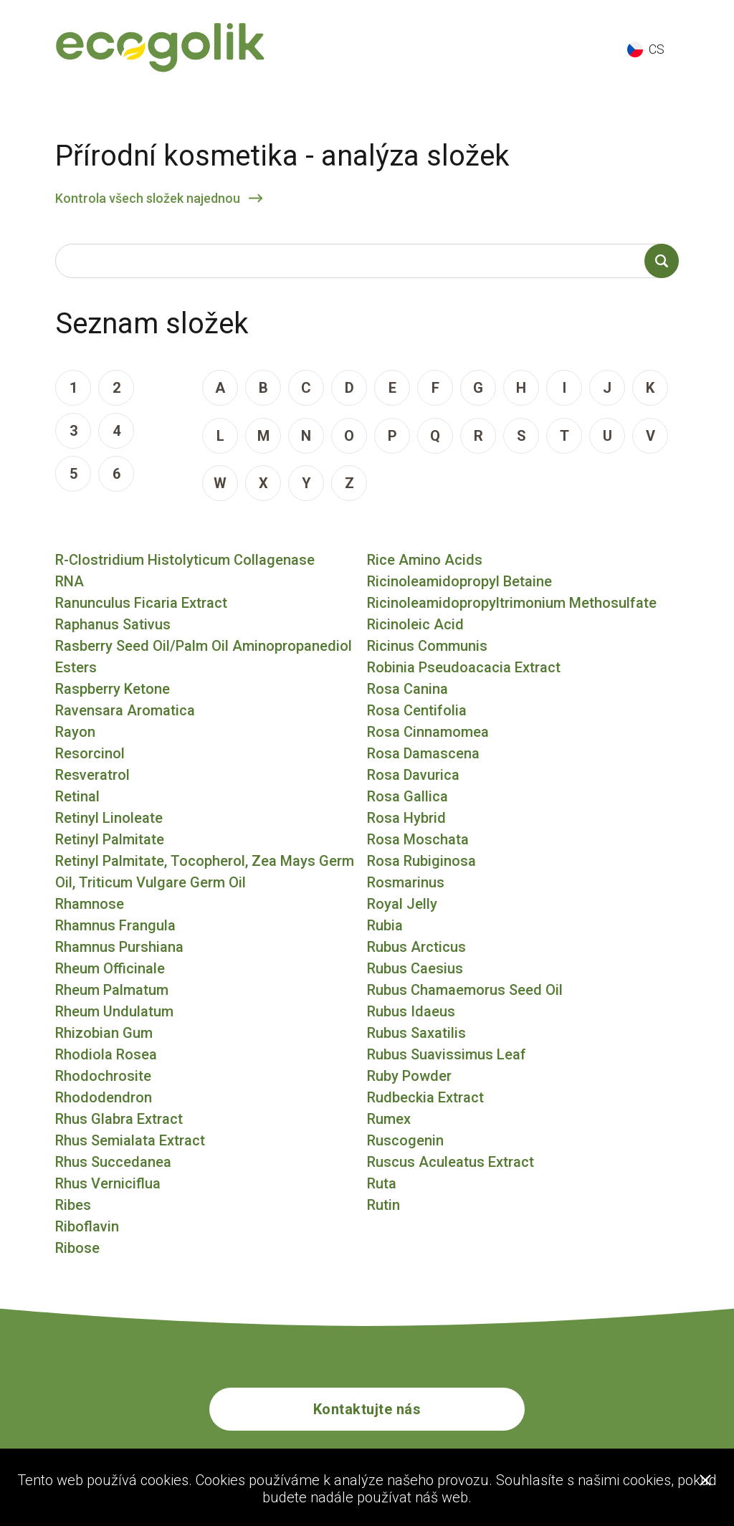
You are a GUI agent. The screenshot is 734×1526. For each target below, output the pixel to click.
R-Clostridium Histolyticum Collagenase (185, 559)
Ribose (77, 1247)
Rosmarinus (405, 882)
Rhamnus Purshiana (119, 946)
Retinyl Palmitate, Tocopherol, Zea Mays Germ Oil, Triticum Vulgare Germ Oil (204, 871)
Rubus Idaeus (411, 1011)
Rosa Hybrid (406, 817)
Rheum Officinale (110, 968)
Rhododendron (103, 1097)
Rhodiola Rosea (106, 1054)
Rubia (385, 925)
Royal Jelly (402, 903)
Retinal (77, 796)
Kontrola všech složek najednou (147, 198)
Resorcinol (90, 753)
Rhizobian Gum (104, 1032)
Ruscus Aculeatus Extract (450, 1161)
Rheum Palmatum (111, 989)
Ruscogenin (405, 1140)
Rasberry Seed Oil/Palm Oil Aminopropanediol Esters (203, 656)
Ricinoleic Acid (415, 624)
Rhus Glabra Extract (119, 1118)
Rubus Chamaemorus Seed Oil (465, 989)
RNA (69, 581)
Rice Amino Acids (424, 559)
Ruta (381, 1183)
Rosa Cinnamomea (428, 731)
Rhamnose (89, 903)
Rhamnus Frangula (115, 925)
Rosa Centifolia (417, 710)
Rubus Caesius (415, 968)
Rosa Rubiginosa (421, 860)
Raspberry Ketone (112, 688)
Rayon (75, 731)
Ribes (73, 1204)
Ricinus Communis (427, 645)
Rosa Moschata (418, 839)
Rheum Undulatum (114, 1011)
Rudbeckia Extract (425, 1097)
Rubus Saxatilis (416, 1032)
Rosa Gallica (407, 796)
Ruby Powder (409, 1075)
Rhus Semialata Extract (130, 1140)
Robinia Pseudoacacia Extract (464, 667)
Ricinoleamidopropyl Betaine (459, 581)
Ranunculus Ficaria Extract (141, 602)
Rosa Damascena (423, 753)
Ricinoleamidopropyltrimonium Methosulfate (512, 602)
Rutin (383, 1204)
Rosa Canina (407, 688)
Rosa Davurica (413, 774)
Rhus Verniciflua (108, 1183)
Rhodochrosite (103, 1075)
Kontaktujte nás (367, 1409)
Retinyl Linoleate (109, 817)
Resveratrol (92, 774)
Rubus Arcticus (416, 946)
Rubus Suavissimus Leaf (446, 1054)
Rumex (389, 1118)
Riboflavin (87, 1226)
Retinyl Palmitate (109, 839)
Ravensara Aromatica (125, 710)
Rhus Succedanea (113, 1161)
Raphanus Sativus (113, 624)
